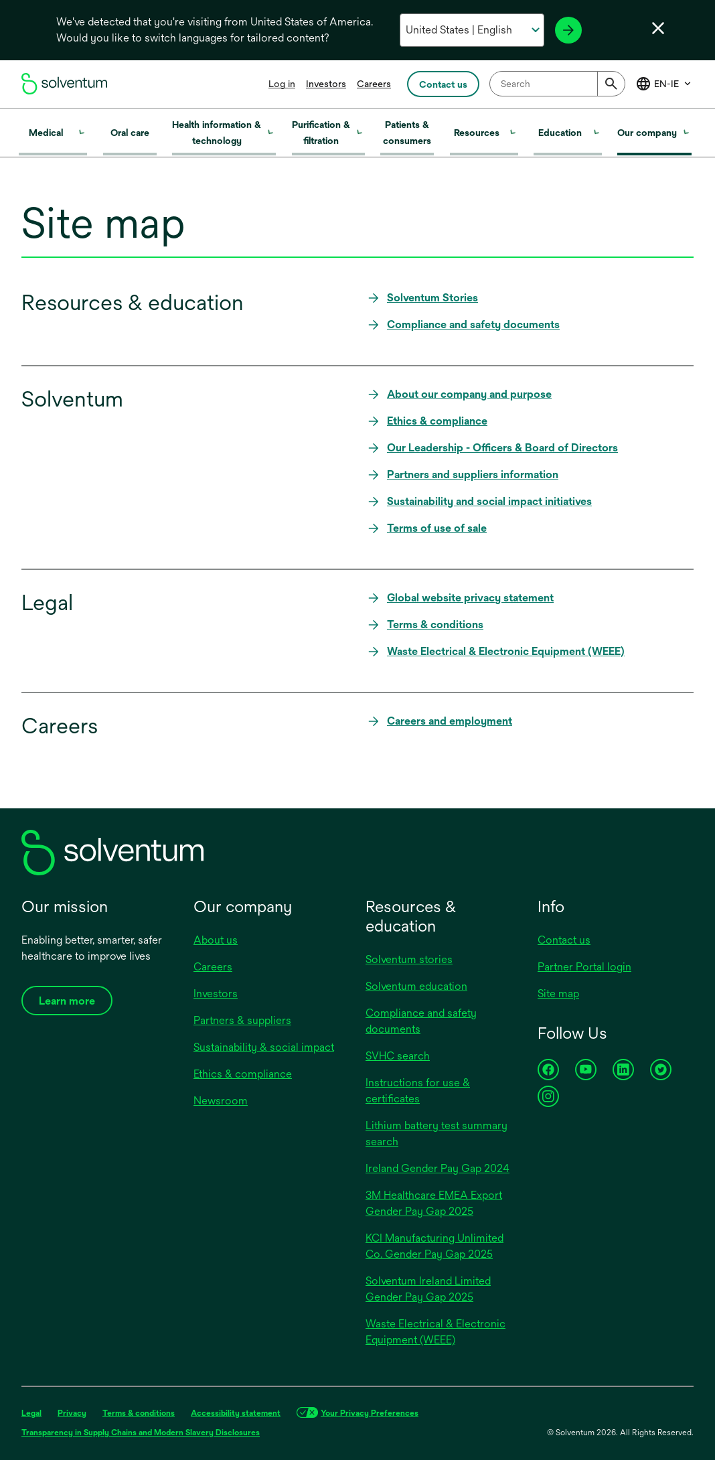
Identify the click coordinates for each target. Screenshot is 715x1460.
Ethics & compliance (242, 1074)
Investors (326, 83)
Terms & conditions (138, 1413)
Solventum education (416, 986)
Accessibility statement (236, 1413)
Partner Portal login (584, 966)
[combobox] (557, 84)
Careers (374, 83)
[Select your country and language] (472, 30)
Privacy (72, 1413)
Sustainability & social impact (263, 1047)
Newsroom (220, 1100)
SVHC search (398, 1055)
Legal (31, 1413)
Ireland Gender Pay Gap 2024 (437, 1168)
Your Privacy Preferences (369, 1413)
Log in (281, 83)
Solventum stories (409, 959)
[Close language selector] (658, 28)
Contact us (564, 940)
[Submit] (611, 84)
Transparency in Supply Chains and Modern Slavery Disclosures (140, 1432)
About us (215, 940)
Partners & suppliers (242, 1020)
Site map (558, 993)
